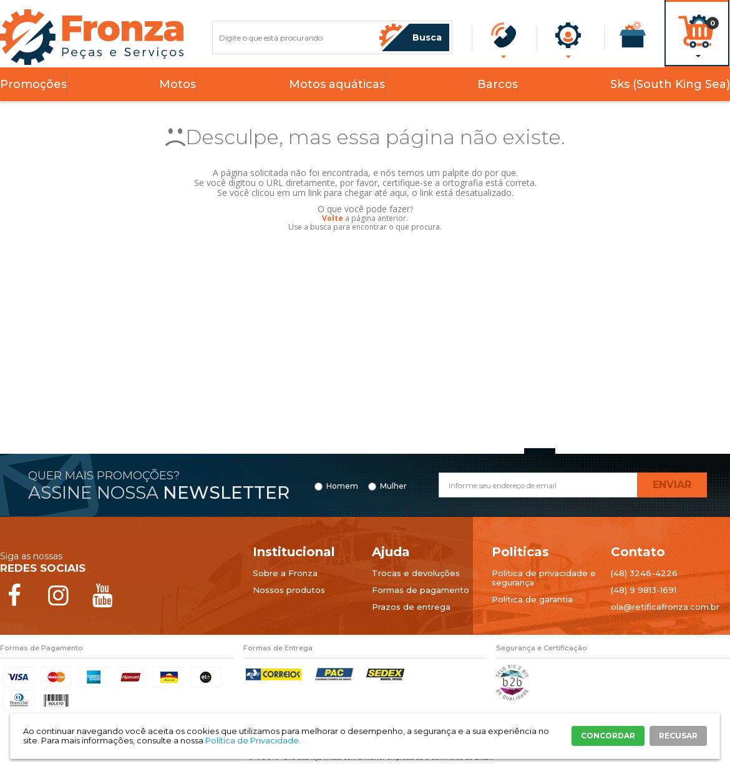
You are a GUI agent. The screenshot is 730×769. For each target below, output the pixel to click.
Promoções (33, 84)
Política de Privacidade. (253, 740)
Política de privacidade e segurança (544, 577)
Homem (342, 486)
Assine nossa (159, 492)
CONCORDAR (608, 735)
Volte (332, 218)
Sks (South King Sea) (670, 84)
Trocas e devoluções (416, 573)
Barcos (497, 84)
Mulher (393, 486)
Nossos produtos (289, 590)
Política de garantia (532, 599)
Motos (177, 84)
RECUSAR (678, 735)
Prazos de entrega (411, 607)
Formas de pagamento (420, 590)
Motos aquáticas (337, 84)
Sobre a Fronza (285, 573)
